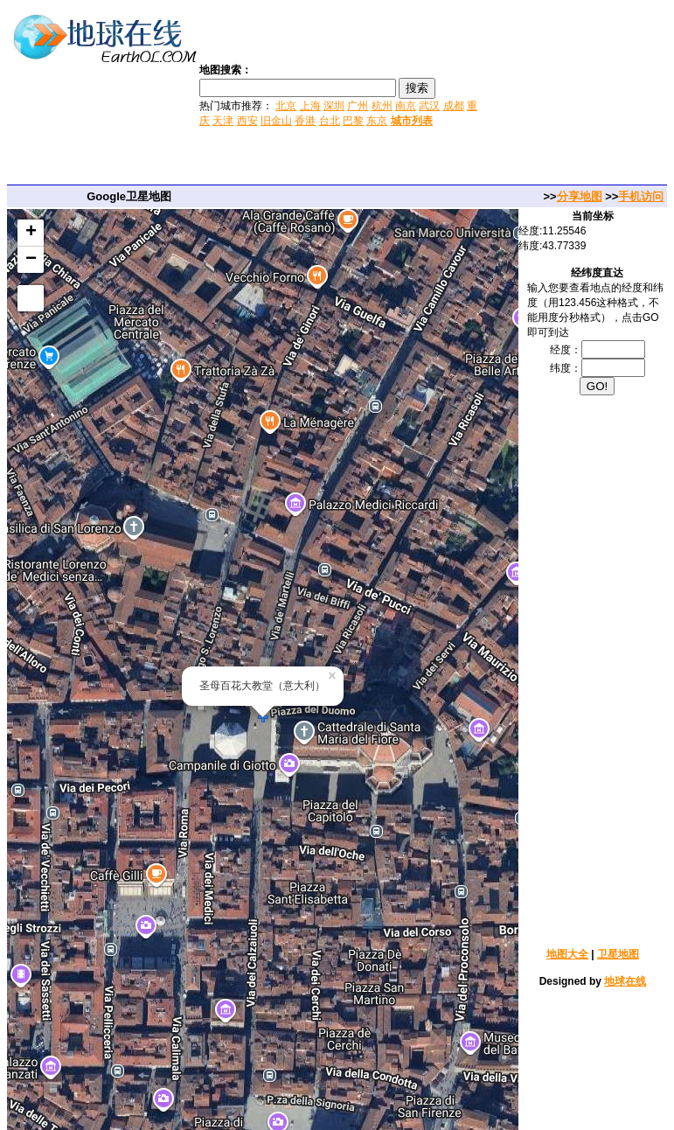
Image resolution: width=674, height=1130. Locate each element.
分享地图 (579, 196)
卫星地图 (618, 954)
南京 (405, 106)
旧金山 (276, 121)
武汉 (429, 106)
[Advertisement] (577, 94)
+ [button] (31, 233)
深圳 (333, 106)
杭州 (382, 106)
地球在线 (625, 981)
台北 (329, 121)
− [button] (31, 260)
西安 (247, 121)
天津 (222, 121)
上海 (310, 106)
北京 (285, 106)
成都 (453, 106)
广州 (357, 106)
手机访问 (641, 196)
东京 (376, 121)
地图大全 (567, 954)
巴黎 (353, 121)
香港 (305, 121)
